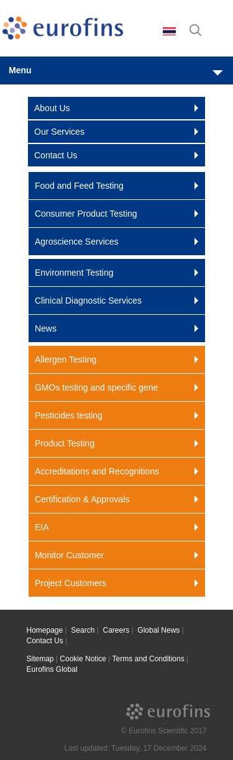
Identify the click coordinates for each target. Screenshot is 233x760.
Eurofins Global (52, 669)
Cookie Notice (83, 658)
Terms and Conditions (148, 658)
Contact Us (45, 640)
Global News (158, 630)
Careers (116, 630)
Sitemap (40, 658)
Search (82, 630)
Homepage (45, 630)
